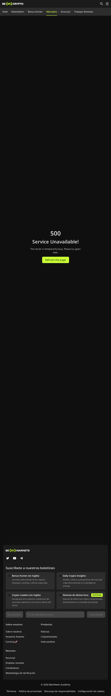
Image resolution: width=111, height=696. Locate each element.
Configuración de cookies (91, 691)
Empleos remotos (15, 662)
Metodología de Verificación (20, 672)
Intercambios (48, 641)
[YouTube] (14, 558)
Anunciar (65, 11)
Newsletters (17, 11)
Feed (5, 11)
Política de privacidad (30, 691)
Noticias (45, 631)
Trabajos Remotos (83, 11)
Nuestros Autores (15, 636)
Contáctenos (12, 667)
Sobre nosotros (14, 631)
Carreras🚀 (12, 641)
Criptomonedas (49, 636)
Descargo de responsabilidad (59, 691)
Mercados (51, 11)
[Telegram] (21, 558)
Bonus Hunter (35, 11)
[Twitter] (8, 558)
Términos (11, 691)
